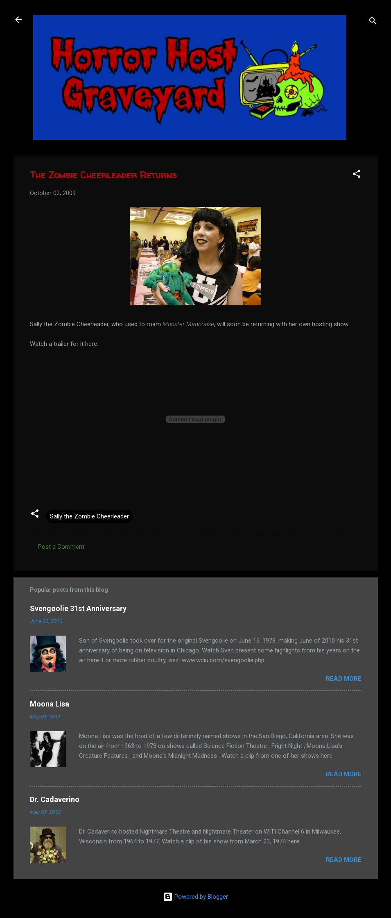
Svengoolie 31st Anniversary (78, 608)
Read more (344, 678)
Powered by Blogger (195, 896)
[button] (357, 175)
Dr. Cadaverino (54, 799)
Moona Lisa (49, 704)
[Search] (373, 22)
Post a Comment (61, 546)
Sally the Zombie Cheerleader (89, 516)
